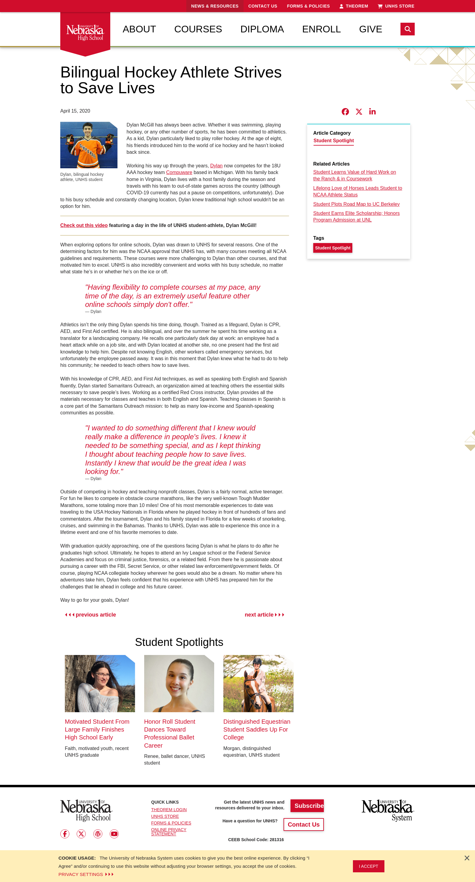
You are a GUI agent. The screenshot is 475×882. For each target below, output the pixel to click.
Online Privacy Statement (168, 831)
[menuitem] (139, 29)
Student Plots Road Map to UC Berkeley (356, 204)
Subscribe (309, 805)
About (139, 29)
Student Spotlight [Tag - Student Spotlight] (332, 247)
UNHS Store (396, 6)
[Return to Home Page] (86, 810)
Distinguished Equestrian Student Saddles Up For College (256, 729)
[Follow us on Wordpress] (97, 833)
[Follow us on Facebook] (64, 833)
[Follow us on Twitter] (81, 833)
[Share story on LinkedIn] (372, 112)
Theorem (354, 6)
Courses (198, 29)
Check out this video (84, 225)
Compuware (179, 172)
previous (90, 615)
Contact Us (262, 6)
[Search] (407, 29)
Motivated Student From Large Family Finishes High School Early (97, 729)
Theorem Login (169, 809)
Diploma (262, 29)
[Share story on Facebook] (345, 112)
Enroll (321, 29)
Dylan (216, 165)
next (264, 615)
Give (370, 29)
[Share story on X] (359, 112)
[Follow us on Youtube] (114, 833)
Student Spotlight (334, 140)
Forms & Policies (308, 6)
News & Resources (215, 6)
